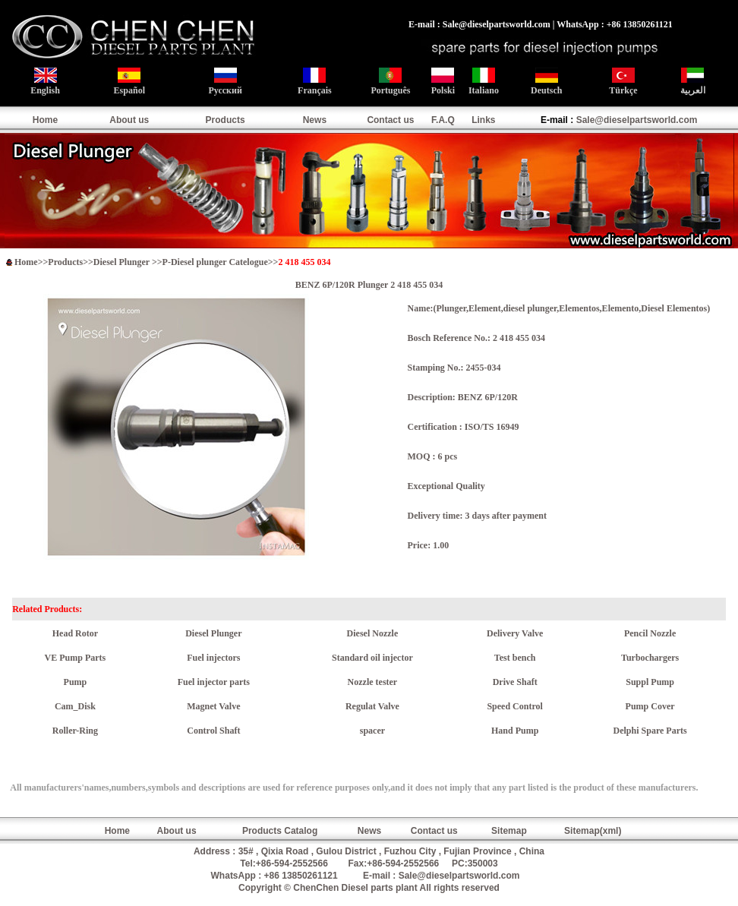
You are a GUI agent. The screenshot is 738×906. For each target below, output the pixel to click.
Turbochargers (650, 657)
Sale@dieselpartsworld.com (637, 120)
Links (483, 120)
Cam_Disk (75, 706)
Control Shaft (213, 730)
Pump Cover (650, 706)
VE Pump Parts (75, 657)
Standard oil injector (372, 657)
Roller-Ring (75, 730)
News (314, 120)
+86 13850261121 (301, 875)
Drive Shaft (515, 682)
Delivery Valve (515, 633)
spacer (372, 730)
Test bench (515, 657)
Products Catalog (279, 831)
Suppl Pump (650, 682)
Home (45, 120)
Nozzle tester (373, 682)
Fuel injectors (213, 657)
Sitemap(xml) (592, 831)
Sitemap (509, 831)
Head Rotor (75, 633)
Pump (75, 682)
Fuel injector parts (214, 682)
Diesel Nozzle (373, 633)
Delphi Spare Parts (650, 730)
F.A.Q (443, 120)
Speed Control (514, 706)
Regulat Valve (372, 706)
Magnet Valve (213, 706)
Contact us (390, 120)
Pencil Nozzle (650, 633)
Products (225, 120)
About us (129, 120)
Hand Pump (514, 730)
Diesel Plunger (122, 262)
